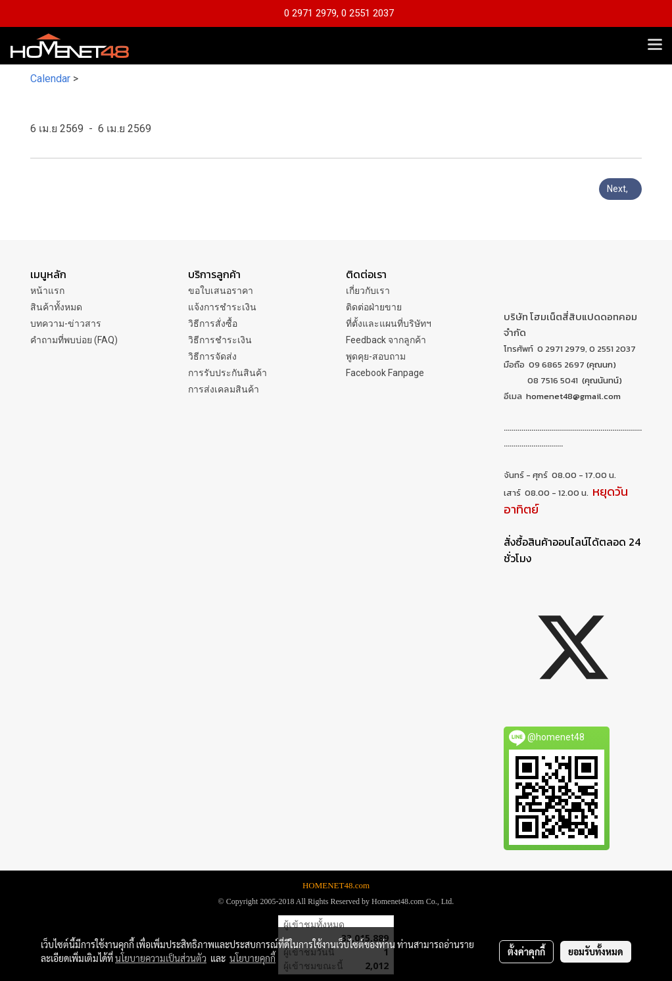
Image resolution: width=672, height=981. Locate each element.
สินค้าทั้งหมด (56, 307)
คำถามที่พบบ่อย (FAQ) (74, 340)
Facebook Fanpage (385, 373)
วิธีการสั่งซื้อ (212, 323)
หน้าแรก (47, 290)
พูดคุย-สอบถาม (376, 356)
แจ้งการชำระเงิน (222, 307)
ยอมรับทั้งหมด (595, 951)
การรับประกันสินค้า (227, 373)
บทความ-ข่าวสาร (65, 323)
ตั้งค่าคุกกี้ (526, 951)
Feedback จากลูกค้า (386, 340)
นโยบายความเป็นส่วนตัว (160, 958)
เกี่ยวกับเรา (368, 290)
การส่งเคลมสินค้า (223, 389)
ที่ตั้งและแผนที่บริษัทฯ (388, 323)
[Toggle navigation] (654, 45)
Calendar (50, 78)
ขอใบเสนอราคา (220, 290)
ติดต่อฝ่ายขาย (374, 307)
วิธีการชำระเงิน (220, 340)
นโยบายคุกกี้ (252, 958)
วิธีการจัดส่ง (212, 356)
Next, (620, 188)
